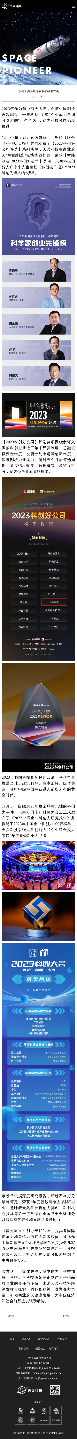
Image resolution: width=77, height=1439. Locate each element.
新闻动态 (24, 1348)
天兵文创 (62, 1339)
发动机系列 (44, 1339)
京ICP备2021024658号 (53, 1433)
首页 (12, 1339)
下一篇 (66, 1316)
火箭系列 (26, 1339)
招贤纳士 (40, 1348)
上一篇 (11, 1316)
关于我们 (53, 1348)
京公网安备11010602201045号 (28, 1433)
